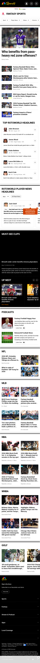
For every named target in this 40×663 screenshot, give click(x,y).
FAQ (24, 643)
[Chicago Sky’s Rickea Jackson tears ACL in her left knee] (29, 523)
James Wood (13, 140)
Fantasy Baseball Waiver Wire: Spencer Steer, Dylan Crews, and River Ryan (24, 68)
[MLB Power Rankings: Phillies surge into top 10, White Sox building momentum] (10, 392)
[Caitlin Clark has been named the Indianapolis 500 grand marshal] (10, 523)
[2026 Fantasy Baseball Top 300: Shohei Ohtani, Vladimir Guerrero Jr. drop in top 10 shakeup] (7, 105)
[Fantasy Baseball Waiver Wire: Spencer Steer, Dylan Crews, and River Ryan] (7, 69)
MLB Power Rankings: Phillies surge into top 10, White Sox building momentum (10, 401)
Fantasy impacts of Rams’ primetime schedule (22, 113)
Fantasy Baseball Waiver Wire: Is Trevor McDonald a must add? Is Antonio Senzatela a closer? (29, 425)
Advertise (4, 643)
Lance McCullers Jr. (15, 161)
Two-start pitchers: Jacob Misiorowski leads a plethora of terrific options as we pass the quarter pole (9, 425)
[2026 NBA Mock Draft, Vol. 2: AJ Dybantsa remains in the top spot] (10, 446)
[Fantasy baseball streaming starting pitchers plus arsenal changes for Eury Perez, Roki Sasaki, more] (29, 392)
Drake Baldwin (13, 151)
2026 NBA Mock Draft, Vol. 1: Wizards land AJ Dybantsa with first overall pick (29, 455)
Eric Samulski (24, 406)
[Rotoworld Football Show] (7, 337)
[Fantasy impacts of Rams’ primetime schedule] (7, 114)
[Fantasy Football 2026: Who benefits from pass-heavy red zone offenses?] (7, 87)
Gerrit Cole (12, 172)
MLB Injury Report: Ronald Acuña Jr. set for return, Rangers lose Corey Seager (25, 95)
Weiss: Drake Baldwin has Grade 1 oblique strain (17, 156)
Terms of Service (12, 646)
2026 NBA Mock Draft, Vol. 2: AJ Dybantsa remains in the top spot (10, 455)
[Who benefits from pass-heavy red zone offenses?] (20, 38)
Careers (9, 643)
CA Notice (4, 646)
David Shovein (5, 429)
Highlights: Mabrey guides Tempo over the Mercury (29, 509)
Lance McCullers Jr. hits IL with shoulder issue (16, 167)
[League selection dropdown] (6, 196)
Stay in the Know (6, 584)
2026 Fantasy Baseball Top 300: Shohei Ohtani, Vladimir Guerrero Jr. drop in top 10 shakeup (25, 104)
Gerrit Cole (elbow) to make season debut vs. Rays (17, 178)
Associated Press (6, 514)
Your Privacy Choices (32, 645)
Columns (35, 20)
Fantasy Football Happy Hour (25, 318)
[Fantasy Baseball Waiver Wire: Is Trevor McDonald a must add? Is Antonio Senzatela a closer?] (29, 415)
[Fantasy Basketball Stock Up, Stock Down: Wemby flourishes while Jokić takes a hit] (29, 469)
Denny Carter (5, 59)
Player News (15, 20)
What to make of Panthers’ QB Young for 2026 (10, 369)
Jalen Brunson (13, 129)
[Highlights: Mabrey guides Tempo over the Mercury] (29, 500)
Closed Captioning (17, 643)
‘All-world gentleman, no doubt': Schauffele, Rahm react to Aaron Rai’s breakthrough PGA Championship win (13, 566)
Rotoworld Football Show (23, 333)
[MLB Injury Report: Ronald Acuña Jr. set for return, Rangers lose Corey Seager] (7, 96)
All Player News (16, 196)
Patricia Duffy (5, 571)
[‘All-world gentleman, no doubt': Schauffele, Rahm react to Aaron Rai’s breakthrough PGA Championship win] (13, 555)
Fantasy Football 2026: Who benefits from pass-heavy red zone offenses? (25, 86)
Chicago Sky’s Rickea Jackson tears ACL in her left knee (28, 533)
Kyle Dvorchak (5, 363)
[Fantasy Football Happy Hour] (7, 323)
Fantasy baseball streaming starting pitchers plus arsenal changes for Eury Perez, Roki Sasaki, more (29, 401)
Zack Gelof (13, 204)
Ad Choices (11, 645)
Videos (26, 20)
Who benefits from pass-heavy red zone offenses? (19, 53)
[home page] (9, 4)
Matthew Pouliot (17, 71)
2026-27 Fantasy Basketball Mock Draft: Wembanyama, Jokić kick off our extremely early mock (10, 479)
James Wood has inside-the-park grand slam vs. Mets (18, 145)
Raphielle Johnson (18, 80)
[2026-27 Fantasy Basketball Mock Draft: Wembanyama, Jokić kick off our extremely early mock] (10, 469)
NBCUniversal (11, 649)
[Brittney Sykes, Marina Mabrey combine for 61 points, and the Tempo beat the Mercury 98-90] (10, 500)
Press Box (4, 645)
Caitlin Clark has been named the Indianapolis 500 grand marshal (10, 533)
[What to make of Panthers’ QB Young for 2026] (29, 371)
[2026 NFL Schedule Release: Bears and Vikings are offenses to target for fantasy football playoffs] (29, 360)
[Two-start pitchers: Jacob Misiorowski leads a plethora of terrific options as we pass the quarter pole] (10, 415)
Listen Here (20, 328)
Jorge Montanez (17, 98)
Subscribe (5, 591)
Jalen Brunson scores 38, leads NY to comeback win (18, 134)
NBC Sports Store (30, 643)
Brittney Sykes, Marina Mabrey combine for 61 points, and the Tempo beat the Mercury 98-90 (10, 509)
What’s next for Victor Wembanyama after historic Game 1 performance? (25, 77)
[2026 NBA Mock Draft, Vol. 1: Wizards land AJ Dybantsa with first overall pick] (29, 446)
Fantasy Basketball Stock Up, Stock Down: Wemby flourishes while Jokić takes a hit (29, 479)
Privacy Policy (18, 645)
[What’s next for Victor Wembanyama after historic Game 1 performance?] (7, 78)
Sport (5, 20)
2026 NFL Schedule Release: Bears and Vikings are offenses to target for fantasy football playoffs (10, 358)
